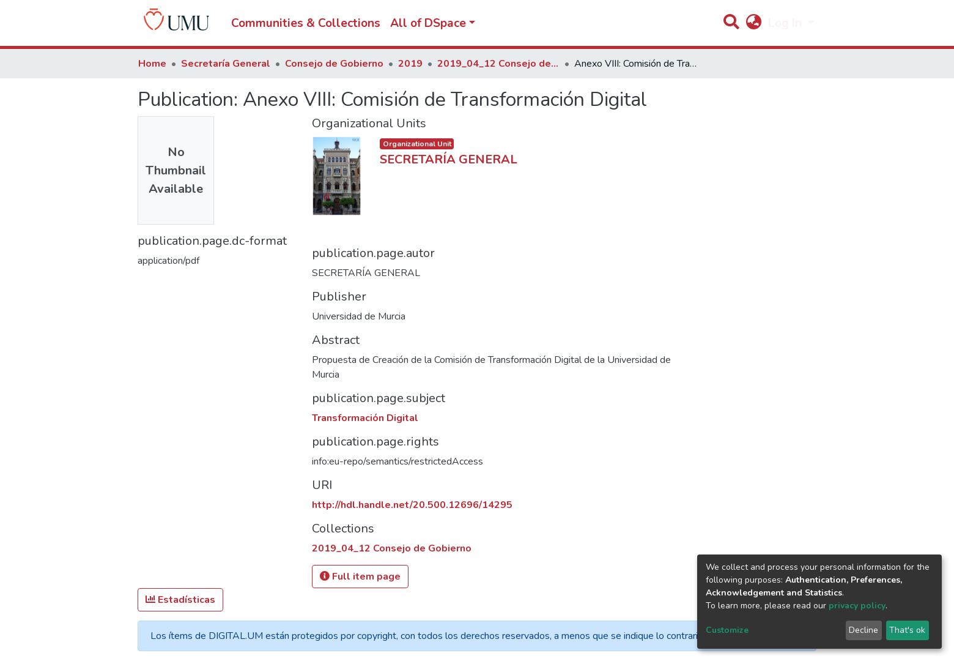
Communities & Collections (305, 23)
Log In (786, 23)
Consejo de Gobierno (334, 63)
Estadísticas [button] (180, 600)
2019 (410, 63)
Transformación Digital (365, 418)
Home (152, 63)
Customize (727, 630)
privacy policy (857, 605)
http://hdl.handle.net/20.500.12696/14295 (412, 505)
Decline (863, 630)
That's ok (907, 630)
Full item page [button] (360, 576)
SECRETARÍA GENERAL (448, 159)
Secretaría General (225, 63)
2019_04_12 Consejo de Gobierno (498, 63)
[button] (753, 23)
